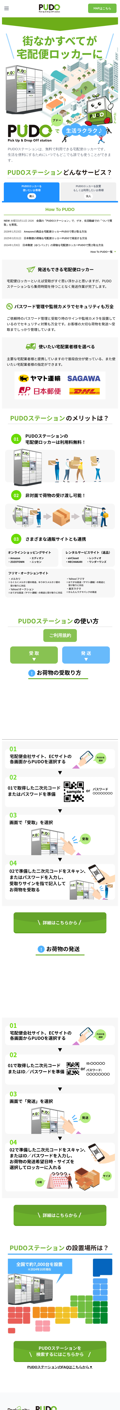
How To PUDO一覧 (101, 251)
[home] (49, 8)
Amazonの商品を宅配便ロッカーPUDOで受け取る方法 (55, 231)
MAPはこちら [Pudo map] (102, 8)
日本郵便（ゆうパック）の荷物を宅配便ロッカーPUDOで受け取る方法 (63, 245)
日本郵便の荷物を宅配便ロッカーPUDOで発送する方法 (56, 238)
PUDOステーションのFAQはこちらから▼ (60, 1367)
